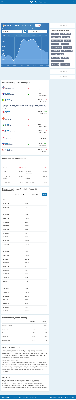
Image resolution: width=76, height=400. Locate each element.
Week (9, 35)
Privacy (15, 397)
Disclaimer (25, 397)
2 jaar (33, 35)
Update (45, 194)
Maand (15, 35)
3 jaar (40, 35)
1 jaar (28, 35)
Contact (32, 397)
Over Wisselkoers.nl (6, 397)
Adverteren (37, 397)
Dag (4, 35)
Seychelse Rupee (31, 28)
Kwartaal (22, 35)
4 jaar (46, 35)
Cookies (20, 397)
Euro (3, 28)
